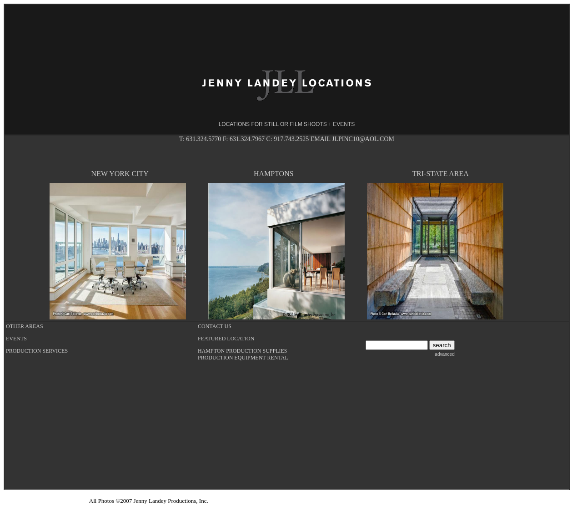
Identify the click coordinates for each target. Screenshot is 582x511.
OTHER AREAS (24, 326)
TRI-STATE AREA (440, 173)
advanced (444, 354)
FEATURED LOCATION (226, 338)
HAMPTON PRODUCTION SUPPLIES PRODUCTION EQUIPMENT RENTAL (243, 354)
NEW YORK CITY (120, 173)
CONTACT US (214, 326)
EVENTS (16, 338)
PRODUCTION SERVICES (37, 351)
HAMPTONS (274, 173)
